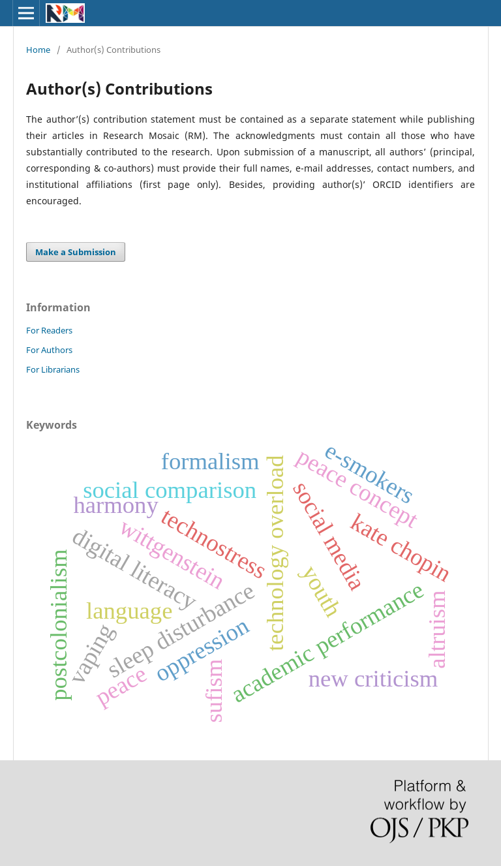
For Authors (49, 350)
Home (38, 49)
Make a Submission (75, 252)
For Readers (49, 330)
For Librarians (53, 369)
